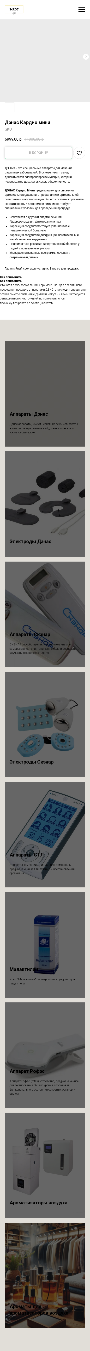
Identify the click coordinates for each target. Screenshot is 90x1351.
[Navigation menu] (81, 9)
